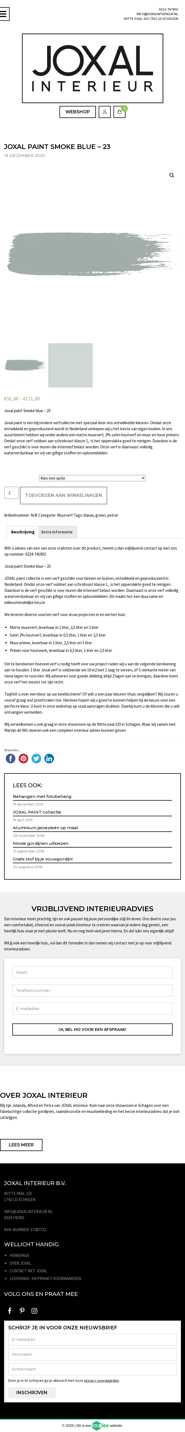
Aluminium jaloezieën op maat (45, 827)
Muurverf (65, 515)
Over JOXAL (20, 1263)
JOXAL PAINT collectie (37, 812)
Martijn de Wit (16, 730)
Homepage (19, 1255)
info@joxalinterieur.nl (157, 14)
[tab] (23, 532)
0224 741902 (168, 9)
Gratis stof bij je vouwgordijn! (43, 859)
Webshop (78, 111)
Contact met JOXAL (28, 1270)
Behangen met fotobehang (42, 796)
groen (100, 515)
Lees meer (21, 1144)
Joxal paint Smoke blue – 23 (27, 410)
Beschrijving (23, 531)
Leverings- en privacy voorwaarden (45, 1278)
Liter (9, 477)
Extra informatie (57, 531)
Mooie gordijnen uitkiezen (41, 843)
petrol (112, 515)
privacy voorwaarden (101, 1380)
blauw (88, 515)
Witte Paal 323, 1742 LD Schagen (151, 19)
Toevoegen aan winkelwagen (63, 495)
